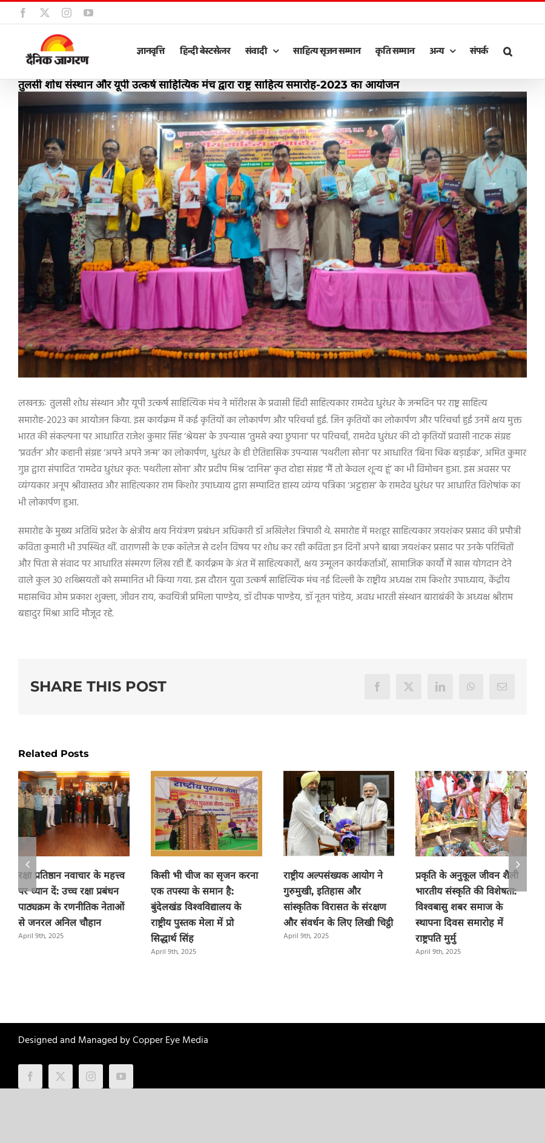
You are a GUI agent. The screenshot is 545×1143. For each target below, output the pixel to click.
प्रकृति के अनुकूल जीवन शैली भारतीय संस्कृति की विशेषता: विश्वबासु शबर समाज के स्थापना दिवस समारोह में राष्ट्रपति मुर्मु (466, 907)
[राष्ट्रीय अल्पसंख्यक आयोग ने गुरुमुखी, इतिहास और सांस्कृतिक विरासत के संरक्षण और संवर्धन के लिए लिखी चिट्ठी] (339, 779)
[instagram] (91, 1076)
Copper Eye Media (170, 1040)
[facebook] (30, 1076)
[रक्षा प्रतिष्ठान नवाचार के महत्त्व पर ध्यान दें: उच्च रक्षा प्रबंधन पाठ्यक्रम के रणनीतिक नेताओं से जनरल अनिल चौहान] (74, 779)
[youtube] (121, 1076)
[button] (507, 51)
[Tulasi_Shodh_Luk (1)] (272, 235)
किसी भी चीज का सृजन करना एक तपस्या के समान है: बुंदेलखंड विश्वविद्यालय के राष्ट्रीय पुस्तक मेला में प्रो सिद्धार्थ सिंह (204, 907)
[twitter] (60, 1076)
